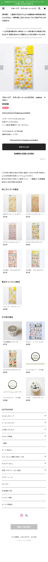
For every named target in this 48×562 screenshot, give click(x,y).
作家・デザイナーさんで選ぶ (11, 470)
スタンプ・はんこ (7, 464)
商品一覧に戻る (24, 527)
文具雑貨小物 (7, 491)
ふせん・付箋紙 (7, 436)
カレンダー (5, 484)
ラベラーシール (7, 477)
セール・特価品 (7, 504)
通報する (43, 159)
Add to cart (24, 147)
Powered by (24, 540)
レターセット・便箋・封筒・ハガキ (13, 457)
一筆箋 (4, 443)
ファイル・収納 (7, 498)
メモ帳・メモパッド (8, 430)
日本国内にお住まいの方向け (24, 153)
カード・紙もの (7, 450)
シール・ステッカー (8, 423)
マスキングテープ (8, 416)
